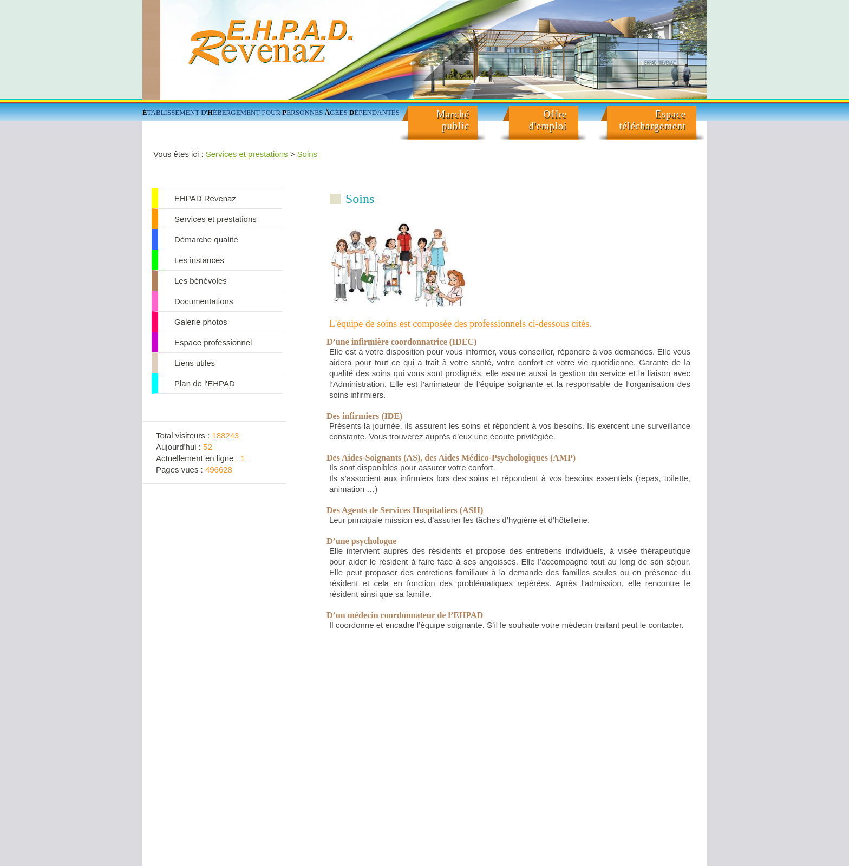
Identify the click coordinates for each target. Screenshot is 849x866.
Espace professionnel (213, 342)
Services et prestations (247, 154)
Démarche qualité (206, 239)
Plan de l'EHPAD (204, 383)
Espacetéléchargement (652, 120)
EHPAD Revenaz (205, 198)
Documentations (203, 301)
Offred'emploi (548, 120)
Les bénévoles (200, 280)
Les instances (199, 260)
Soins (307, 154)
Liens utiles (194, 363)
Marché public (452, 120)
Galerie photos (200, 321)
